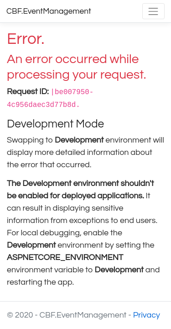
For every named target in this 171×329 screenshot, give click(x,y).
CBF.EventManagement (48, 11)
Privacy (146, 315)
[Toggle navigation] (153, 11)
